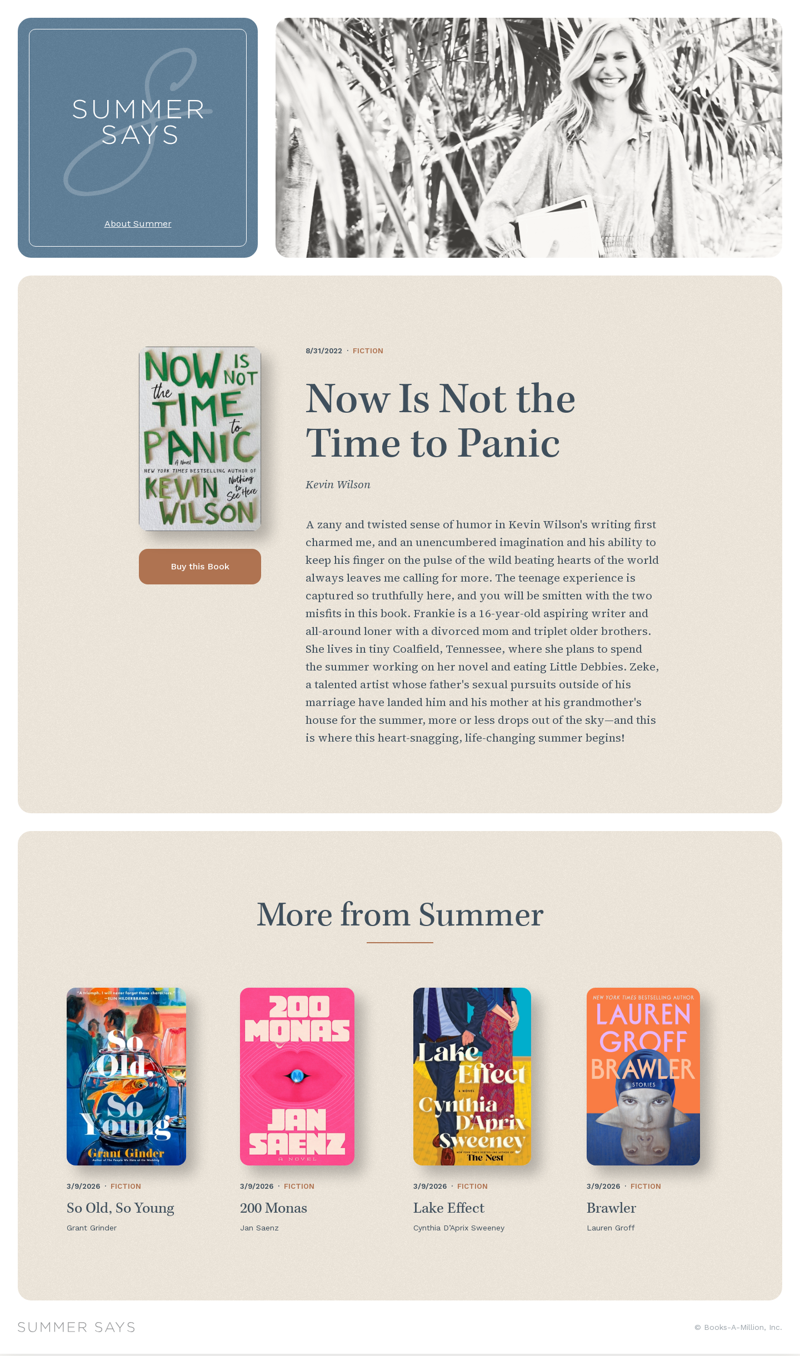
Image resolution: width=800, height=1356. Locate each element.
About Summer (138, 223)
